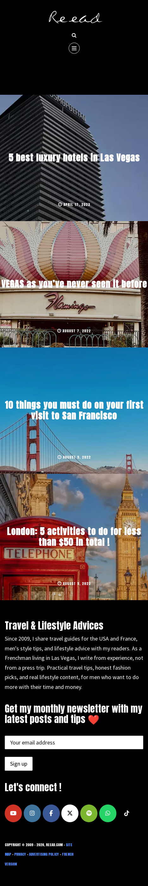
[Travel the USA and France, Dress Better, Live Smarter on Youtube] (13, 813)
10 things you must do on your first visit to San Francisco (74, 410)
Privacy (20, 854)
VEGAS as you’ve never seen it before (74, 284)
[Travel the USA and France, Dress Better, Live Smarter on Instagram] (32, 813)
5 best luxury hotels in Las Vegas (74, 157)
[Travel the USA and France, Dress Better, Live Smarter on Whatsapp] (107, 813)
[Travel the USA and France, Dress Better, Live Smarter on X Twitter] (69, 813)
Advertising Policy (44, 854)
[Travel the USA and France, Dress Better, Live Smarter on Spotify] (88, 813)
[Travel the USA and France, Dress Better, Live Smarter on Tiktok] (126, 813)
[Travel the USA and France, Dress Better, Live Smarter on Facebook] (51, 813)
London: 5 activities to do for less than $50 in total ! (74, 537)
